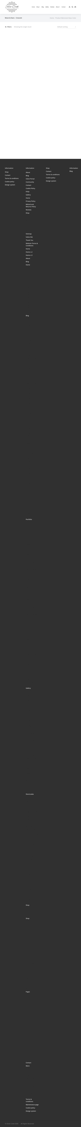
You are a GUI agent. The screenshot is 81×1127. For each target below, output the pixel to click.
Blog (71, 171)
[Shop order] (66, 26)
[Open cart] (75, 7)
